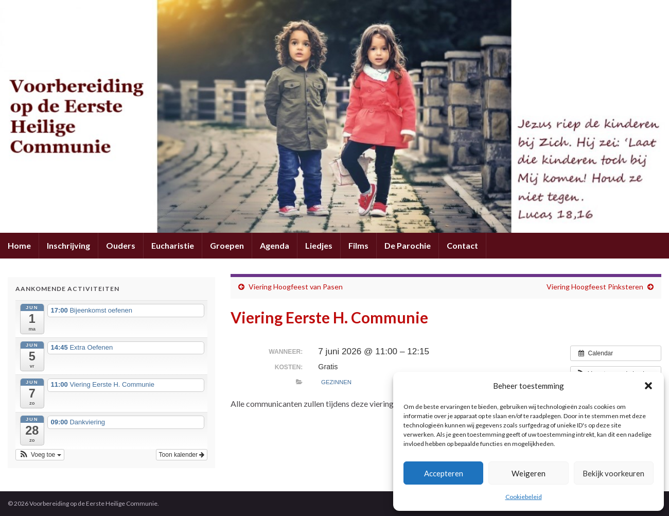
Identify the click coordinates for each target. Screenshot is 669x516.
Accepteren (443, 473)
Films (358, 245)
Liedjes (318, 245)
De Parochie (407, 245)
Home (19, 245)
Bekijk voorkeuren (613, 473)
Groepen (227, 245)
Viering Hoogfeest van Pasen (296, 286)
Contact (462, 245)
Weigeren (528, 473)
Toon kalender (182, 454)
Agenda (274, 245)
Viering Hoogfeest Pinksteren (595, 286)
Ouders (120, 245)
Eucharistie (172, 245)
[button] (648, 386)
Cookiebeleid (523, 497)
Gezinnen (336, 382)
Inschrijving (68, 245)
